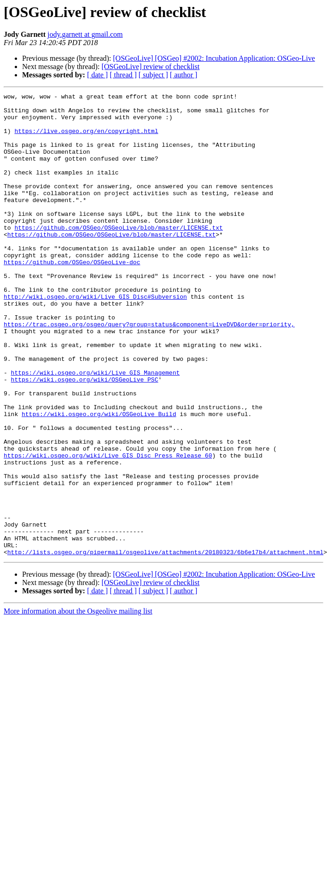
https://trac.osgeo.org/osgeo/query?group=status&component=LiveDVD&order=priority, (149, 371)
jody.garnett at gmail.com (85, 34)
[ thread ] (123, 75)
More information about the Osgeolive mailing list (78, 703)
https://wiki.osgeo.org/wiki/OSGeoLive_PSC (84, 437)
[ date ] (97, 75)
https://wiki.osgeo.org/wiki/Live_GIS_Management (95, 429)
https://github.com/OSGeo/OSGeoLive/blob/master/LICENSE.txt (118, 255)
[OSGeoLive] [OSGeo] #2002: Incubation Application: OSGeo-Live (214, 58)
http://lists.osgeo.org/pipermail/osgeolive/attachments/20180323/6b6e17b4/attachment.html (165, 644)
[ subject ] (153, 75)
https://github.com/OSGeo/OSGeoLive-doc (72, 296)
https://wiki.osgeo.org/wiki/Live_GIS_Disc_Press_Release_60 (108, 528)
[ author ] (184, 75)
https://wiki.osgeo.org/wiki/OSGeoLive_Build (99, 479)
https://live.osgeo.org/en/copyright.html (86, 139)
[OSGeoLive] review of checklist (150, 66)
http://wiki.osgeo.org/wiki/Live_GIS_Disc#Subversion (95, 338)
